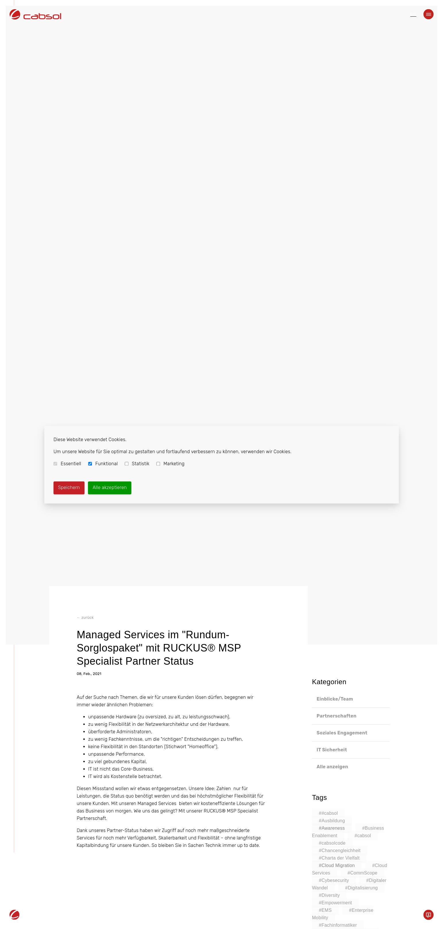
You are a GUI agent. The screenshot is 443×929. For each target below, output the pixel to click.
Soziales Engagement (342, 733)
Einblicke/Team (335, 699)
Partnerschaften (337, 716)
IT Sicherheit (332, 749)
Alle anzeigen (332, 766)
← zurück (85, 618)
